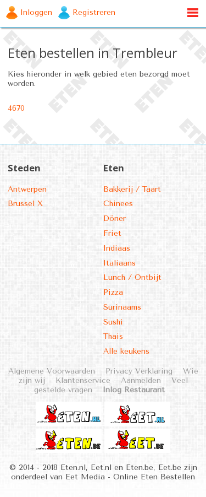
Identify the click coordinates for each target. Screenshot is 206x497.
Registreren (94, 12)
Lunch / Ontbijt (132, 277)
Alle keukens (126, 351)
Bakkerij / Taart (132, 189)
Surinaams (122, 307)
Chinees (118, 203)
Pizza (113, 292)
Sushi (113, 322)
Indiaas (116, 248)
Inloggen (36, 12)
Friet (112, 233)
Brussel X (25, 203)
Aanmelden (141, 380)
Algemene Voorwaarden (51, 371)
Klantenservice (82, 380)
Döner (114, 218)
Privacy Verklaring (138, 371)
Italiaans (119, 263)
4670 (16, 108)
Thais (113, 336)
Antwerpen (27, 189)
